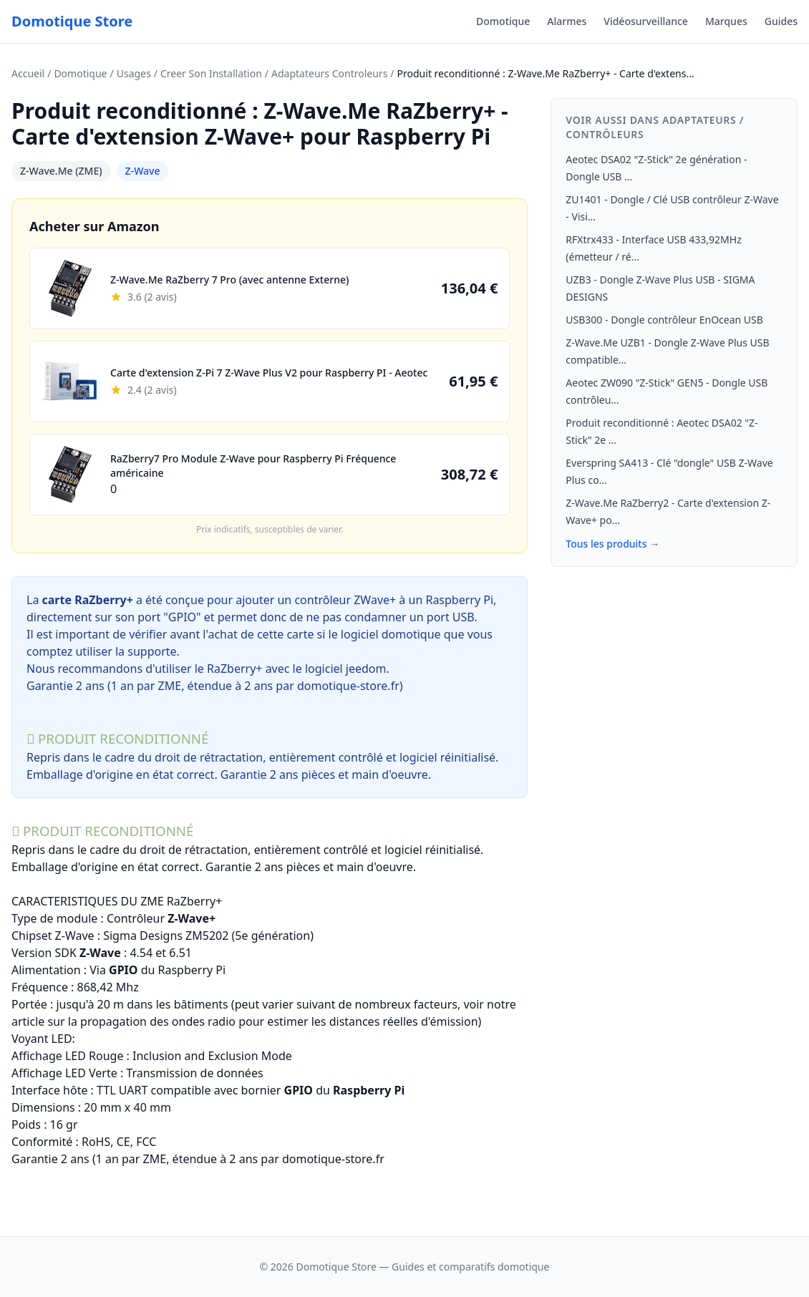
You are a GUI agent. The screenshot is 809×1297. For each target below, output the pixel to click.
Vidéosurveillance (646, 21)
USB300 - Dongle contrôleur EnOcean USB (664, 319)
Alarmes (566, 21)
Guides (781, 21)
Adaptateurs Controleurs (329, 73)
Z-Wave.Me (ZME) (61, 171)
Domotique (503, 21)
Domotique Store (71, 21)
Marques (726, 21)
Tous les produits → (612, 543)
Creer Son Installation (211, 73)
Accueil (27, 73)
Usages (134, 73)
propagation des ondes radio (158, 1021)
